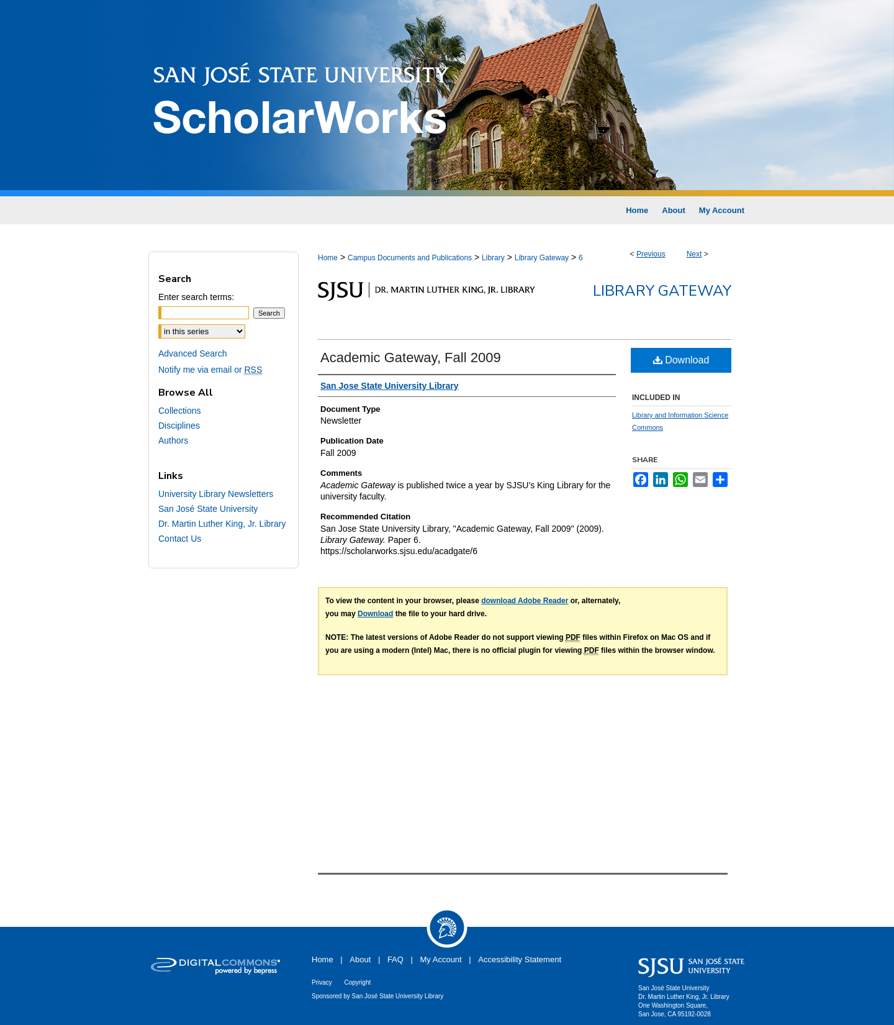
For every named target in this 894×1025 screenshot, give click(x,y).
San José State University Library (398, 996)
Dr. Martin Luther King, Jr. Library (222, 524)
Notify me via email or (210, 370)
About (360, 959)
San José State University (208, 509)
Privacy (322, 982)
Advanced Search (192, 353)
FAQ (395, 959)
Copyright (357, 982)
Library (493, 257)
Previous (651, 254)
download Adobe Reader (524, 600)
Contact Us (179, 539)
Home (328, 257)
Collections (179, 411)
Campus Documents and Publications (410, 257)
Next (694, 254)
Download (681, 360)
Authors (173, 440)
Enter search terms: (196, 297)
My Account (441, 959)
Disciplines (179, 425)
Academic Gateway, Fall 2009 (410, 357)
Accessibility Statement (519, 959)
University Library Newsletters (215, 494)
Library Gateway (542, 257)
